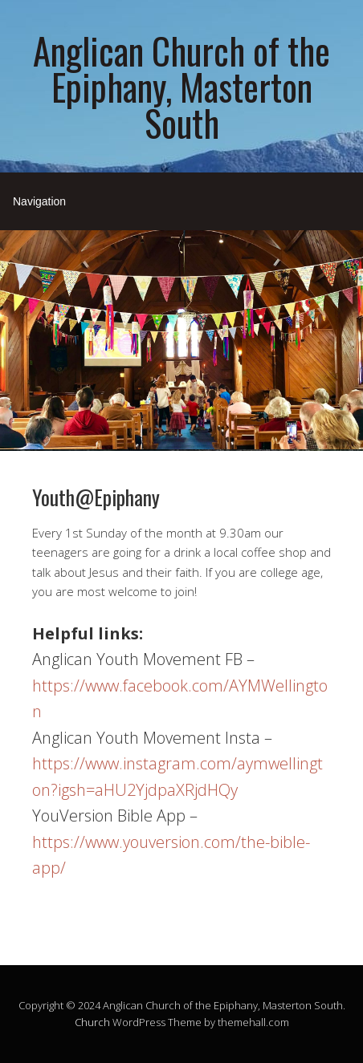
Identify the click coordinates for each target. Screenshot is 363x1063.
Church (92, 1022)
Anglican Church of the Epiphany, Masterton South (181, 86)
